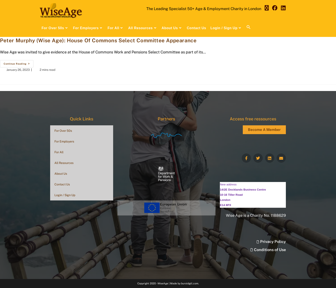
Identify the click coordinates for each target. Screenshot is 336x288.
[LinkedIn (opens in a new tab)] (283, 8)
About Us (60, 173)
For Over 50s (63, 130)
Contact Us (62, 184)
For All (58, 152)
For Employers (64, 141)
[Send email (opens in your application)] (292, 8)
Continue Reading (18, 62)
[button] (248, 28)
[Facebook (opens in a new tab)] (274, 8)
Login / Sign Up (64, 195)
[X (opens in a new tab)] (266, 8)
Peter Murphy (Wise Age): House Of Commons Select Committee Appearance (98, 40)
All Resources (64, 163)
